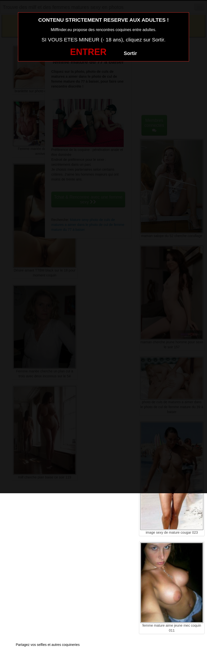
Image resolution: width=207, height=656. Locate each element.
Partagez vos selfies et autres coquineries (48, 645)
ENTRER (88, 52)
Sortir (130, 53)
